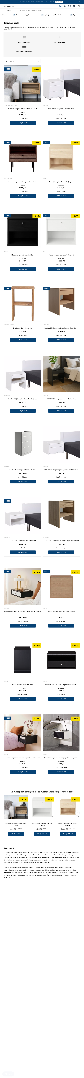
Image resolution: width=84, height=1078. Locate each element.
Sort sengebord (59, 42)
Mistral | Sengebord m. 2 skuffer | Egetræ (61, 612)
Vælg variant (61, 123)
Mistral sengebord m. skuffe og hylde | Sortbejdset (23, 758)
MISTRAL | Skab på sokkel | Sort (22, 685)
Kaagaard (46, 105)
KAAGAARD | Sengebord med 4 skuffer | (23, 470)
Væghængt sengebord (24, 51)
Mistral (45, 178)
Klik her (59, 2)
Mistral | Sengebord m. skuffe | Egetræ (61, 182)
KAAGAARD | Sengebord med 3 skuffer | (61, 109)
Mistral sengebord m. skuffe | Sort (22, 255)
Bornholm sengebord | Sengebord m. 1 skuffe (23, 109)
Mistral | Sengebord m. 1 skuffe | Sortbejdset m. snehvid (22, 612)
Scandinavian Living (10, 105)
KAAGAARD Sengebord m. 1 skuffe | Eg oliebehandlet (61, 541)
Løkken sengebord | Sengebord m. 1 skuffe (23, 182)
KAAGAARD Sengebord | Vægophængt (23, 541)
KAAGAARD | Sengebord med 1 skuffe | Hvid (22, 399)
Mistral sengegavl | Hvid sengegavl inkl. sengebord (61, 758)
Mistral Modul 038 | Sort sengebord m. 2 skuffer (61, 685)
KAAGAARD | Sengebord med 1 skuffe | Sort (61, 399)
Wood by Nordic (9, 178)
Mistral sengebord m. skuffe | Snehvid (61, 255)
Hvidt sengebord (24, 42)
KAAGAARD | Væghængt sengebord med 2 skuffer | (61, 470)
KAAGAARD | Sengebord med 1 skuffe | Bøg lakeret (61, 328)
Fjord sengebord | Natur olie (22, 328)
